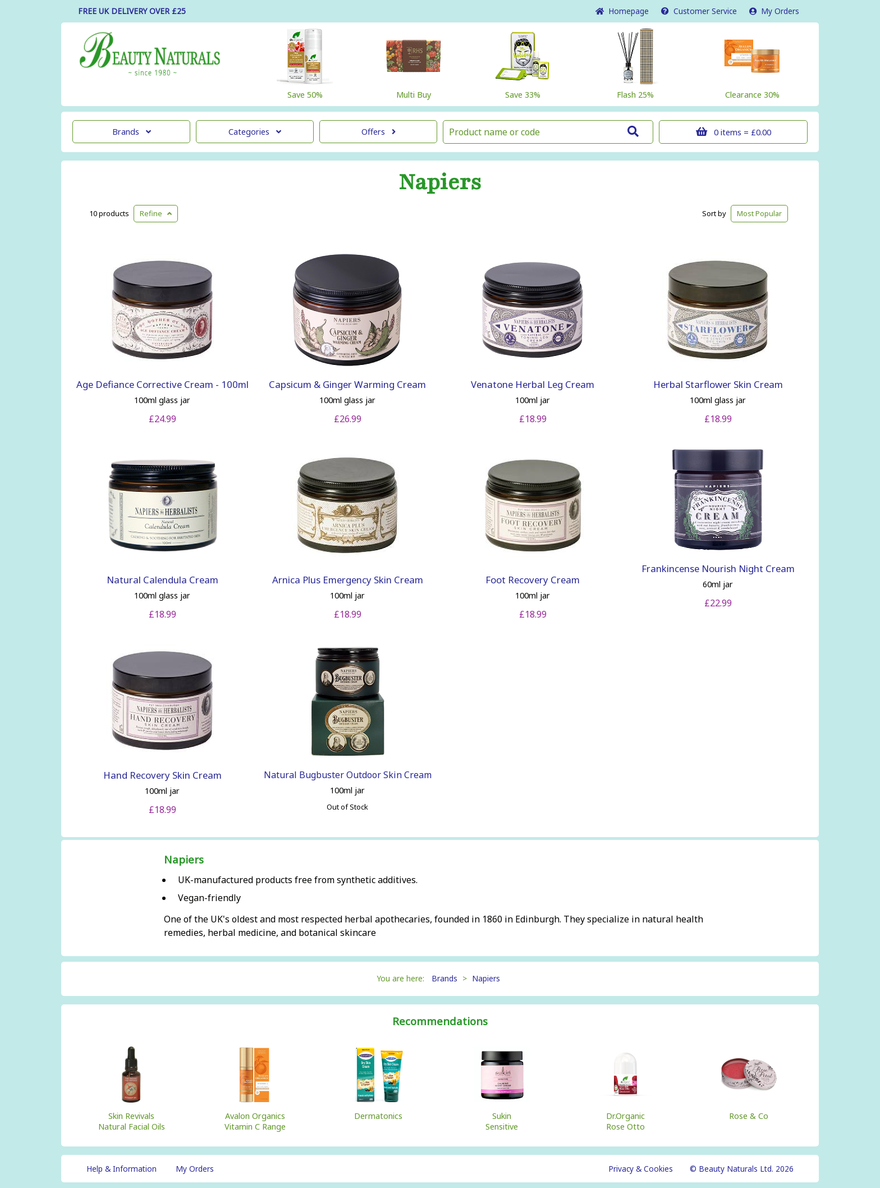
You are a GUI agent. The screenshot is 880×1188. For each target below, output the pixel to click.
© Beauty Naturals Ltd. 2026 (742, 1168)
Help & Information (121, 1168)
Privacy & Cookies (640, 1168)
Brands (131, 131)
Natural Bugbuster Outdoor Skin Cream (348, 775)
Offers (378, 131)
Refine (156, 213)
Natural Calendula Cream (162, 579)
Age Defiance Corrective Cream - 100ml (162, 384)
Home (622, 11)
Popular (759, 213)
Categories (254, 131)
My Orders (774, 11)
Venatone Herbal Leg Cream (532, 384)
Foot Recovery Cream (532, 579)
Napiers (440, 182)
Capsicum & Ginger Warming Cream (347, 384)
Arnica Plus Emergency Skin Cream (347, 579)
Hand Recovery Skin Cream (162, 775)
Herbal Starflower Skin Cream (718, 384)
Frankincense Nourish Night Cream (718, 568)
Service (699, 11)
